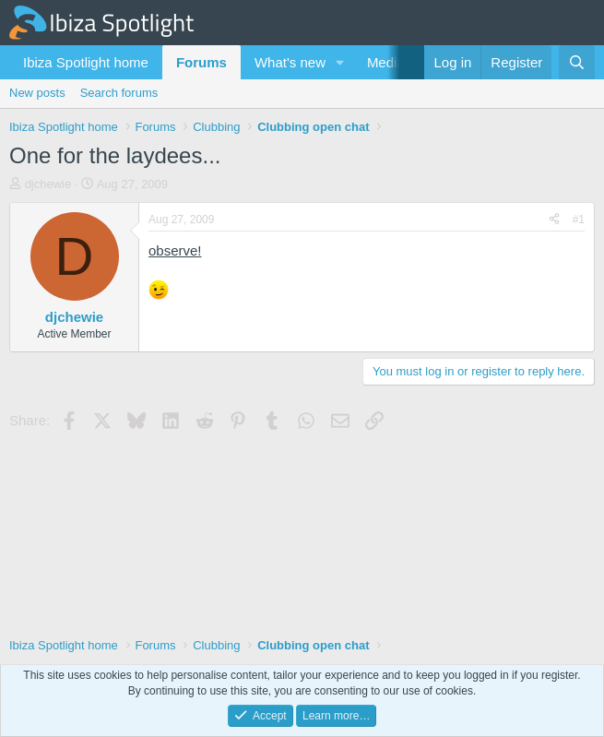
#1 (579, 219)
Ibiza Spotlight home (85, 62)
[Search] (577, 62)
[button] (340, 62)
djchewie (48, 184)
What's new (290, 62)
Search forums (119, 93)
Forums (201, 62)
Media (386, 62)
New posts (37, 93)
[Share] (554, 220)
